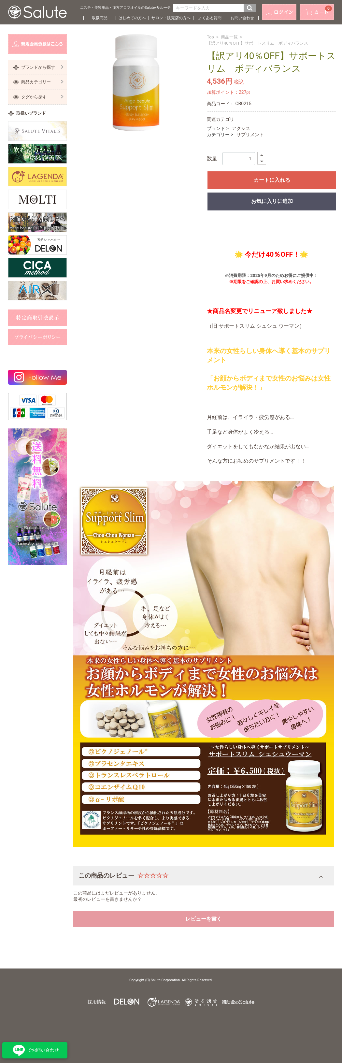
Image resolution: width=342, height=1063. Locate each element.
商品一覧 (229, 37)
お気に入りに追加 (272, 201)
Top (210, 37)
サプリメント (250, 134)
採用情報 (97, 1001)
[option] (135, 82)
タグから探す (42, 96)
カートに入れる (272, 180)
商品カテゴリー (42, 81)
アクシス (241, 128)
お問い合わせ (242, 18)
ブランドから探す (42, 67)
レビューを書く (203, 919)
